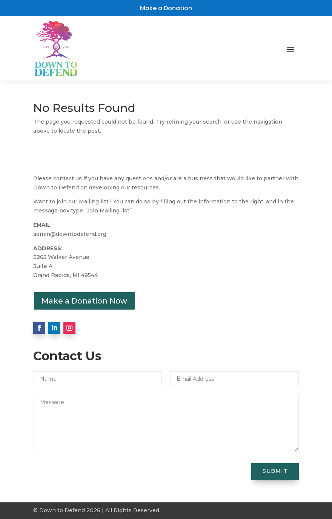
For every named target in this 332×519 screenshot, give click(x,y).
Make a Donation (166, 8)
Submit (275, 471)
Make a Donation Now (84, 300)
